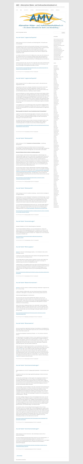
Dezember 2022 (56, 84)
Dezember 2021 (56, 99)
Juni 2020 (55, 122)
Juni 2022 (55, 92)
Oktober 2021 (56, 102)
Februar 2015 (56, 203)
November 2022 (56, 85)
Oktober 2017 (56, 162)
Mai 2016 (55, 184)
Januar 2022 (55, 98)
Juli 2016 (55, 181)
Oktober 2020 (56, 117)
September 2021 (56, 103)
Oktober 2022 (56, 87)
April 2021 (55, 109)
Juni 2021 (55, 107)
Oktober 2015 (56, 193)
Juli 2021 (55, 106)
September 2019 (56, 133)
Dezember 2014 (56, 205)
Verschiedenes (27, 71)
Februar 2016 (56, 188)
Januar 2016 (55, 189)
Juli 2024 (55, 70)
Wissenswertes (27, 358)
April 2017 (55, 170)
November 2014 (56, 207)
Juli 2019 (55, 136)
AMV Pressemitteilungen (58, 40)
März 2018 (55, 156)
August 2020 (56, 119)
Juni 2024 (55, 71)
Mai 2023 (55, 79)
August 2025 (56, 65)
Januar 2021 (55, 113)
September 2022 (56, 88)
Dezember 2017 (56, 160)
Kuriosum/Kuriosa (56, 44)
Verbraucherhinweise (57, 49)
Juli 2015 (55, 196)
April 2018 (55, 155)
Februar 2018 (56, 157)
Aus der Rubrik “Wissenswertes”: (25, 323)
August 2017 (56, 165)
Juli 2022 (55, 90)
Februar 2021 (56, 112)
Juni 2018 (55, 152)
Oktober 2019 (56, 132)
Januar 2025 (55, 66)
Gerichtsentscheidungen (29, 422)
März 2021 (55, 111)
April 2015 (55, 200)
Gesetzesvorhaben (57, 42)
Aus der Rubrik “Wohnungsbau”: (25, 247)
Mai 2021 (55, 108)
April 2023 (55, 80)
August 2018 (56, 150)
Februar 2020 (56, 127)
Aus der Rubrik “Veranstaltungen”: (25, 221)
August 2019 (56, 135)
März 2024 (55, 73)
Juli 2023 (55, 78)
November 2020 (56, 116)
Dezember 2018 (56, 145)
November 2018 (56, 146)
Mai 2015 (55, 199)
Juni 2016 (55, 183)
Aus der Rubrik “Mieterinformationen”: (26, 282)
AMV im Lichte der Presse (58, 39)
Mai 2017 (55, 169)
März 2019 (55, 141)
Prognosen (55, 46)
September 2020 (56, 118)
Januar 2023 (55, 83)
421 (21, 348)
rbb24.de (17, 251)
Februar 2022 (56, 97)
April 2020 (55, 124)
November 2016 (56, 176)
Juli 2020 (55, 121)
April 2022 (55, 94)
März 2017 (55, 171)
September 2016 (56, 179)
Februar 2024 (56, 74)
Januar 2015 (55, 204)
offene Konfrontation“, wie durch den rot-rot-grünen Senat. (37, 208)
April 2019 (55, 140)
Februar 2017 (56, 172)
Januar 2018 (55, 159)
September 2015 (56, 194)
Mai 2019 (55, 138)
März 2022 (55, 95)
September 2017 (56, 164)
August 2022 (56, 89)
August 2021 (56, 104)
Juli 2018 (55, 151)
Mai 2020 (55, 123)
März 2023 (55, 82)
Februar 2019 (56, 142)
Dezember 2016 (56, 175)
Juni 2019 (55, 137)
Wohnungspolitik (27, 181)
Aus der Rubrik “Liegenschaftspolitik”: (26, 37)
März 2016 (55, 186)
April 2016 (55, 185)
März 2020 (55, 126)
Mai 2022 (55, 93)
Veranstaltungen (27, 240)
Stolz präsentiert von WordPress (21, 459)
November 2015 (56, 191)
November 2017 (56, 161)
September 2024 (56, 69)
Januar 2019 (55, 143)
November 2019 (56, 131)
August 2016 (56, 180)
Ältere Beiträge (19, 455)
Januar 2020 (55, 128)
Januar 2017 (55, 174)
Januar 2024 (55, 75)
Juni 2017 (55, 167)
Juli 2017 (55, 166)
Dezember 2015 (56, 190)
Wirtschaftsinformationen (58, 56)
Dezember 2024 (56, 68)
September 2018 (56, 148)
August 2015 (56, 195)
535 (17, 356)
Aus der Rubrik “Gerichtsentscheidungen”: (27, 365)
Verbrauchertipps (56, 54)
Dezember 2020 (56, 114)
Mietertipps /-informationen (29, 316)
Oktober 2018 (56, 147)
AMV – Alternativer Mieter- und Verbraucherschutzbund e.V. (36, 5)
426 (17, 349)
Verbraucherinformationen (58, 50)
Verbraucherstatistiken (57, 51)
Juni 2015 (55, 198)
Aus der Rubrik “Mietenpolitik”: (24, 138)
